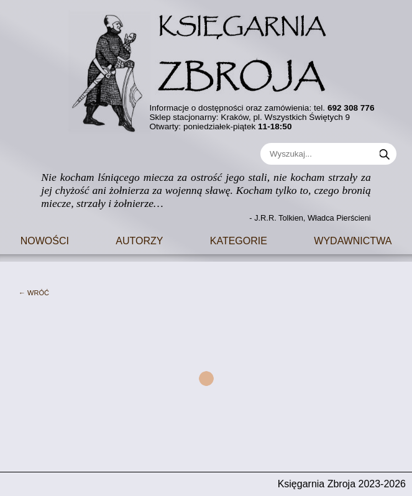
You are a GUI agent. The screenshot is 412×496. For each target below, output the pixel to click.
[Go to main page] (206, 67)
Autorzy (139, 239)
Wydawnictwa (352, 239)
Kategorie (238, 239)
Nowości (45, 239)
